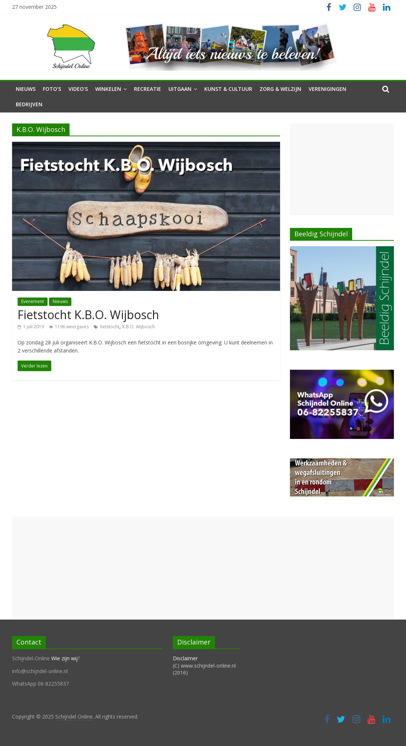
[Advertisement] (342, 169)
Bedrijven (29, 104)
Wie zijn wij (64, 658)
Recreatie (147, 88)
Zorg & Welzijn (280, 88)
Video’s (78, 88)
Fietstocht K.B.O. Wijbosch (88, 314)
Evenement (32, 301)
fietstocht (109, 327)
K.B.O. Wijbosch (138, 327)
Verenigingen (327, 88)
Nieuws (26, 88)
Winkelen (108, 88)
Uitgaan (179, 88)
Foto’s (52, 88)
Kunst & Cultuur (228, 88)
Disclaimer (185, 658)
